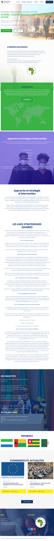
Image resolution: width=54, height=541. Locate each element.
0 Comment (15, 491)
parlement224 (6, 491)
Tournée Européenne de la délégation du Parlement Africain (13, 484)
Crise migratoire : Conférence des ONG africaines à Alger (40, 484)
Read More (5, 487)
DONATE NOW (49, 2)
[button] (6, 30)
